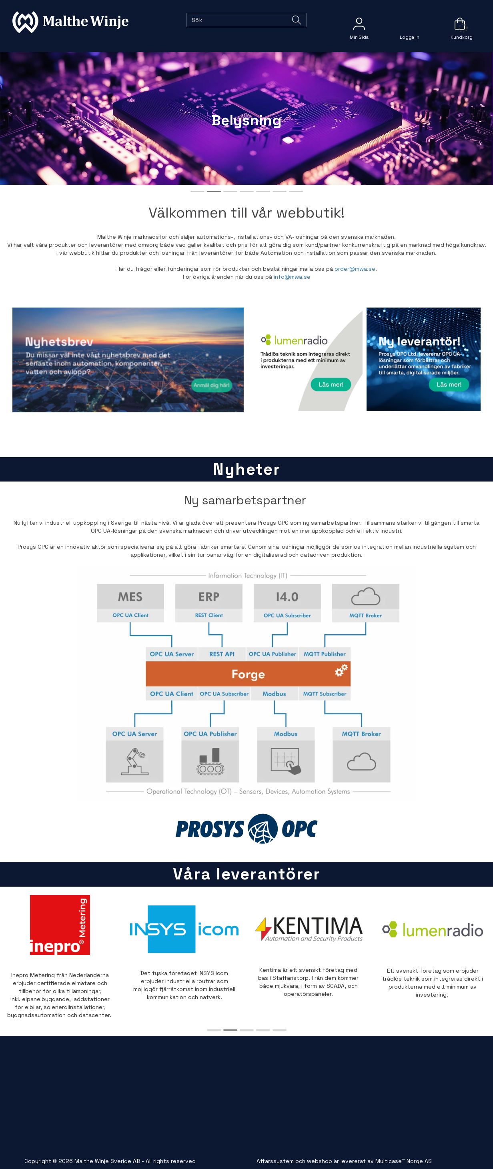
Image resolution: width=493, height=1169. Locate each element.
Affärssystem (275, 1161)
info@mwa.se (292, 276)
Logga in (409, 23)
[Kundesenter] (359, 23)
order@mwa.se (355, 268)
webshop (319, 1161)
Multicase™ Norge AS (403, 1161)
